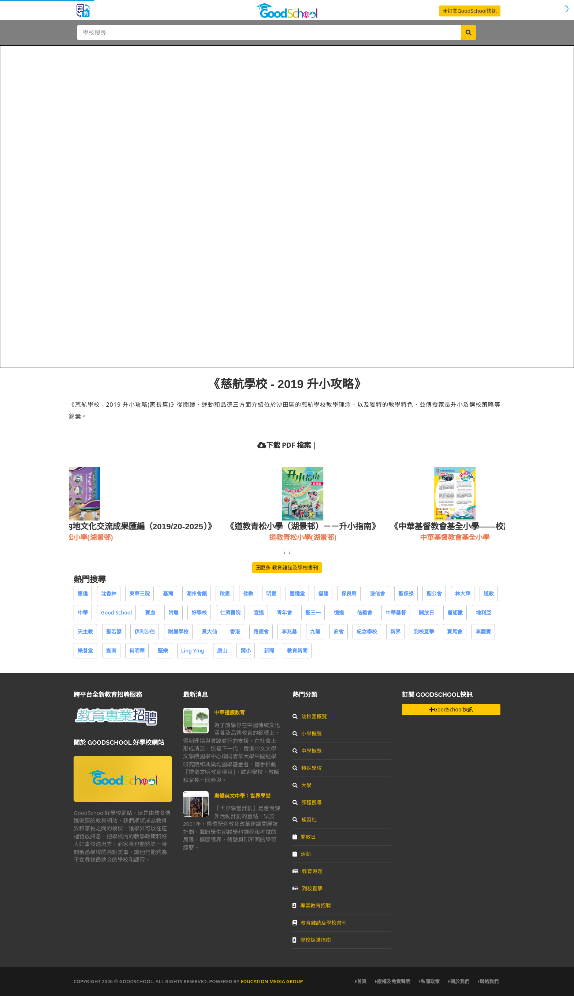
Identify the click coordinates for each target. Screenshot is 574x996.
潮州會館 (196, 593)
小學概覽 (307, 733)
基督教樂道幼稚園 (131, 537)
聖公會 (434, 593)
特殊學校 (307, 767)
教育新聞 (297, 650)
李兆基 (289, 631)
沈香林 (108, 593)
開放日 (426, 612)
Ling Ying (192, 650)
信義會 (364, 612)
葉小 (246, 650)
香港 (235, 631)
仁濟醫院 (230, 612)
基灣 (168, 593)
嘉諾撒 (455, 612)
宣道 (259, 612)
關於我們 (458, 981)
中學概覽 (307, 750)
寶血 (150, 612)
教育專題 (307, 871)
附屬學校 (178, 631)
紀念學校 (367, 631)
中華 (83, 612)
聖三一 (313, 612)
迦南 (111, 650)
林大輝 (462, 593)
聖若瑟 (114, 631)
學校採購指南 (311, 939)
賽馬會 (454, 631)
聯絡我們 (488, 981)
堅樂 (163, 650)
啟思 (225, 593)
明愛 (271, 593)
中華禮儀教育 (229, 712)
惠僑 (83, 593)
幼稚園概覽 (309, 716)
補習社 (304, 819)
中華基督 (395, 612)
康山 (222, 650)
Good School (116, 612)
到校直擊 (424, 631)
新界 (395, 631)
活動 (301, 853)
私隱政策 (429, 981)
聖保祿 (406, 593)
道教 (489, 593)
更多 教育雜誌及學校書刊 (287, 567)
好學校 (199, 612)
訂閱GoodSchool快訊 (470, 10)
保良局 (349, 593)
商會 (338, 631)
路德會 (261, 631)
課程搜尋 (307, 802)
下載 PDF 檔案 (288, 445)
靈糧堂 (297, 593)
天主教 (85, 631)
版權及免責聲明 (392, 981)
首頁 (360, 981)
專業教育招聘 (311, 905)
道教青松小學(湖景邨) (340, 537)
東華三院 (139, 593)
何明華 (137, 650)
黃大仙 (209, 631)
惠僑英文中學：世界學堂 (242, 795)
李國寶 (483, 631)
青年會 (284, 612)
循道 (339, 612)
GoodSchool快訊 (451, 709)
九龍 (315, 631)
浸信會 (377, 593)
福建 (323, 593)
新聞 (269, 650)
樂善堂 (85, 650)
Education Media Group (272, 981)
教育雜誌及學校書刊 (319, 922)
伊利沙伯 (144, 631)
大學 (302, 785)
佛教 (248, 593)
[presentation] (284, 552)
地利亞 (483, 612)
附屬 (173, 612)
